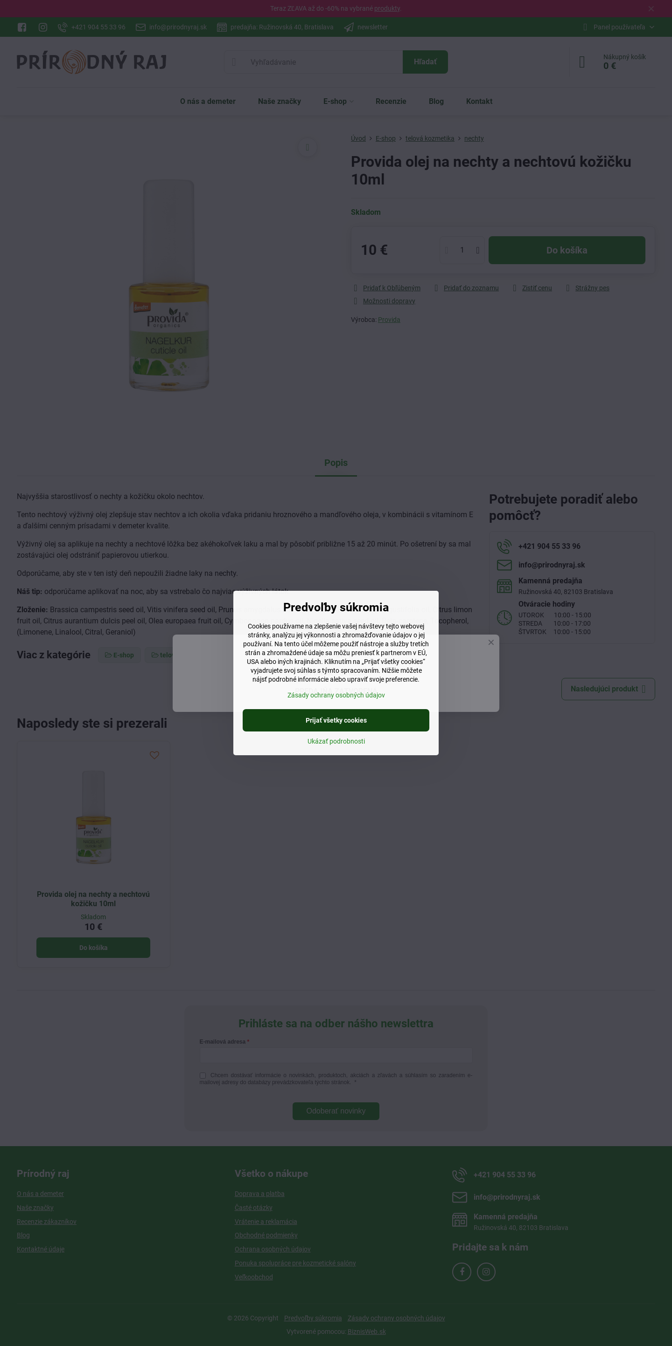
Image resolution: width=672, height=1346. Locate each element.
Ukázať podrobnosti (336, 741)
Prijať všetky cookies (336, 720)
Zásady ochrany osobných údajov (336, 695)
